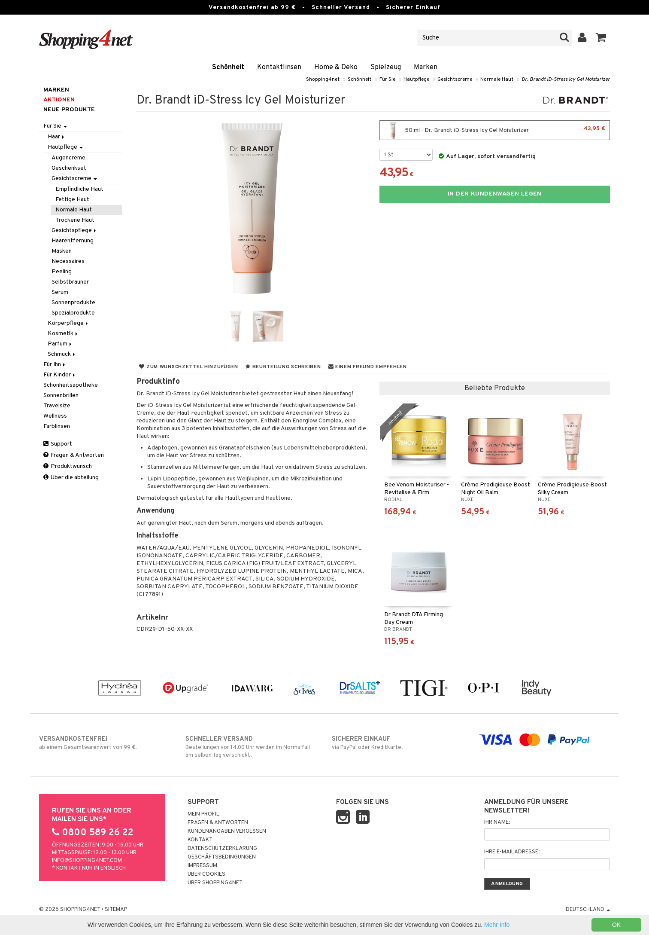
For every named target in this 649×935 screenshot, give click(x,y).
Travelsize (56, 405)
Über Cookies (206, 874)
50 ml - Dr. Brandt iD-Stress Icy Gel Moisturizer (494, 130)
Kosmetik (63, 333)
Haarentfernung (73, 240)
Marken (425, 67)
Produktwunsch (67, 466)
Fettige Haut (72, 199)
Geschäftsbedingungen (222, 857)
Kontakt (200, 840)
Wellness (55, 416)
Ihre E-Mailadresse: (512, 852)
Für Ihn (55, 364)
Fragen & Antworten (73, 455)
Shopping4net (323, 79)
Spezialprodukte (73, 313)
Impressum (202, 865)
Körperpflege (68, 323)
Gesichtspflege (74, 230)
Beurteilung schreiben (283, 367)
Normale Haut (496, 79)
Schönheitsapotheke (70, 385)
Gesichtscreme (454, 79)
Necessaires (68, 261)
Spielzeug (385, 67)
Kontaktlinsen (279, 67)
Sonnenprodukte (73, 302)
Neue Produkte (69, 109)
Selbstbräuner (70, 282)
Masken (62, 251)
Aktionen (59, 100)
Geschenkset (69, 168)
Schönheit (228, 67)
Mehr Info (496, 924)
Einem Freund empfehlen (367, 367)
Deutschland (588, 909)
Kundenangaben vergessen (227, 831)
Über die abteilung (71, 477)
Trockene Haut (74, 220)
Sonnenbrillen (61, 395)
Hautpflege (416, 79)
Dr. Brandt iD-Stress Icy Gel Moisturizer (566, 79)
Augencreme (68, 158)
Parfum (60, 344)
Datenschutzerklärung (222, 848)
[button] (601, 38)
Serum (60, 292)
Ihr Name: (497, 822)
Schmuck (62, 354)
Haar (57, 137)
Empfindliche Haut (79, 189)
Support (57, 444)
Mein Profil (203, 814)
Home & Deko (336, 67)
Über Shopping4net (215, 883)
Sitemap (116, 909)
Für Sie (387, 79)
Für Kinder (59, 375)
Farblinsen (56, 426)
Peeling (62, 271)
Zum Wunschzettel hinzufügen (188, 367)
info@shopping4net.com (87, 860)
